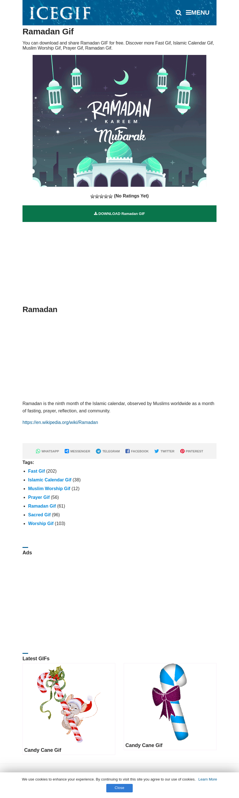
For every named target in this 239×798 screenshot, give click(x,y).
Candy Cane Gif (42, 750)
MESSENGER (77, 451)
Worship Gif (40, 523)
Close (120, 788)
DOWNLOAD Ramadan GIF (119, 214)
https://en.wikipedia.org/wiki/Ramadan (60, 422)
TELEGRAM (108, 451)
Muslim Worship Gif (49, 488)
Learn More (208, 779)
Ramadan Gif (42, 506)
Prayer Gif (38, 497)
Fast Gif (36, 471)
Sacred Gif (39, 514)
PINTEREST (191, 451)
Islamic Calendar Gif (49, 479)
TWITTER (164, 451)
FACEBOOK (136, 451)
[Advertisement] (119, 261)
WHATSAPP (47, 451)
